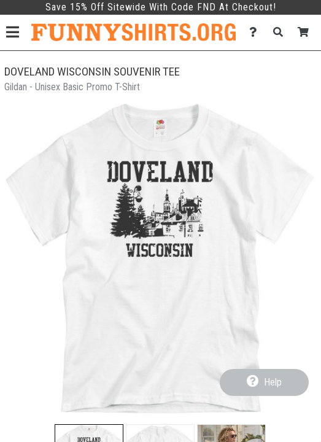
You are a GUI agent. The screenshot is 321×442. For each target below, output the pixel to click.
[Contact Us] (256, 32)
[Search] (281, 32)
